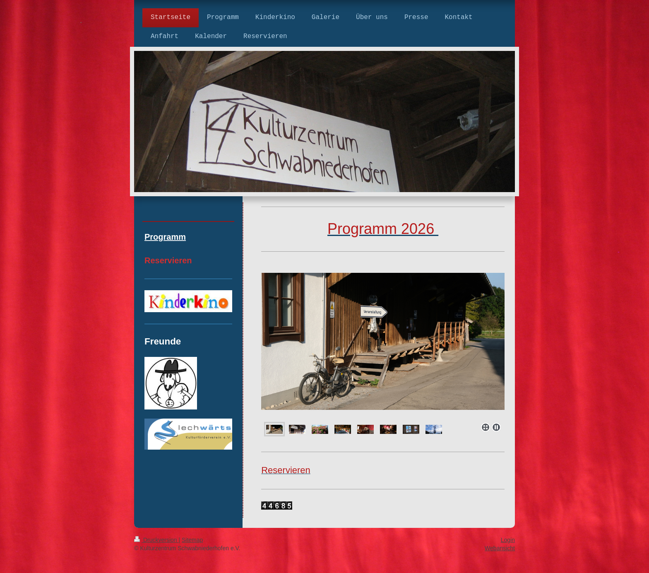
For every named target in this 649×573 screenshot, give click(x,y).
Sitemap (192, 540)
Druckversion (156, 540)
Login (508, 540)
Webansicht (500, 548)
